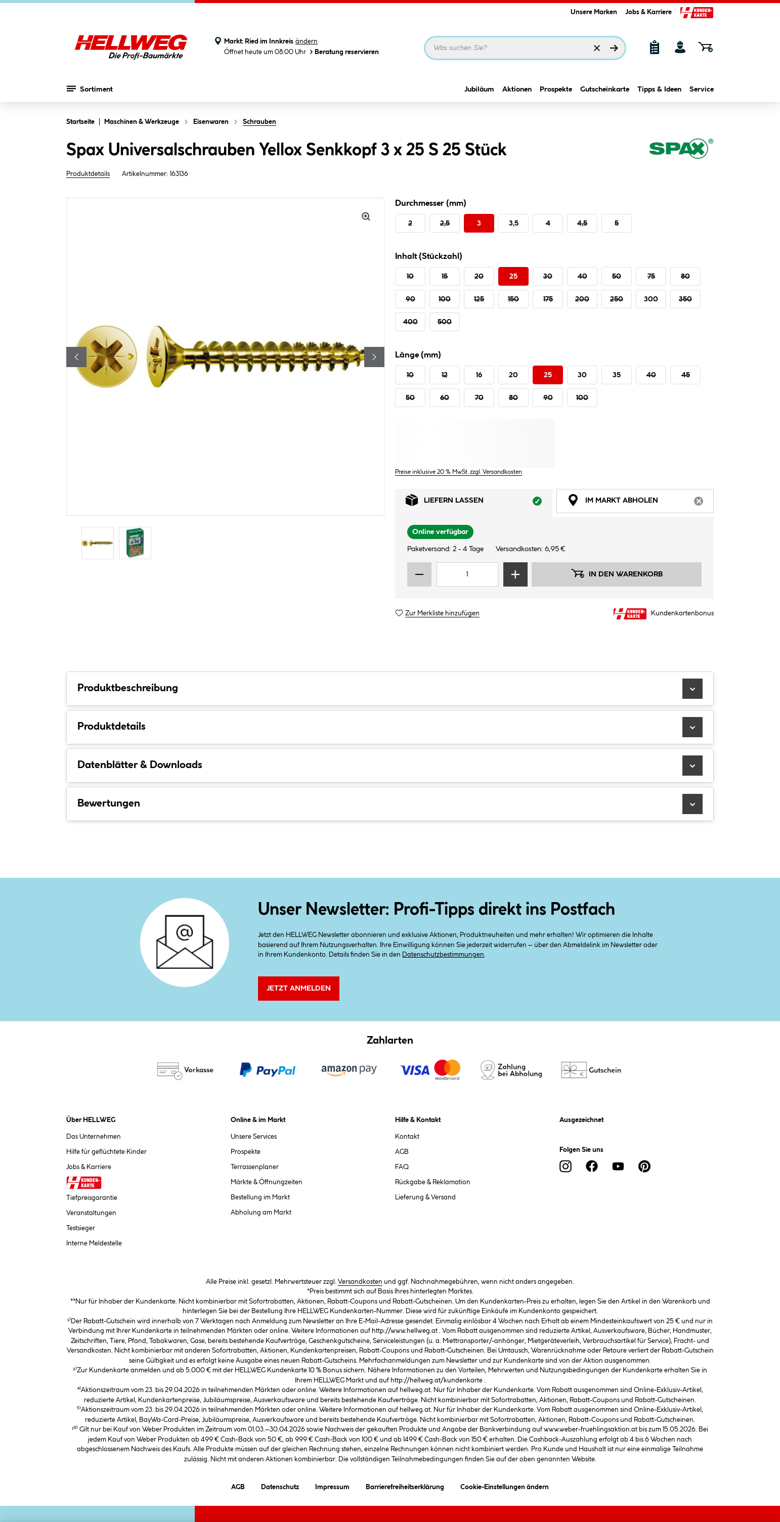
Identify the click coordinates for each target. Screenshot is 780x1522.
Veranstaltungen (91, 1213)
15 (445, 276)
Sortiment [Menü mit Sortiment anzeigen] (90, 88)
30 (547, 276)
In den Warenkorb (617, 573)
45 (685, 375)
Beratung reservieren (343, 52)
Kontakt (407, 1137)
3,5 (513, 223)
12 (445, 375)
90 (410, 299)
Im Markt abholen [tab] (640, 503)
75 (651, 276)
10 (410, 276)
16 (479, 375)
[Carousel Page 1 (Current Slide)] (100, 543)
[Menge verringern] (419, 574)
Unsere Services (254, 1137)
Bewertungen (390, 804)
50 (616, 276)
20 (479, 276)
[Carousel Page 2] (137, 543)
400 (410, 322)
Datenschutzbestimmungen (443, 955)
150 (513, 299)
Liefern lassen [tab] (479, 503)
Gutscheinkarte (604, 89)
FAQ (402, 1167)
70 (479, 397)
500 (445, 322)
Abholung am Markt (261, 1213)
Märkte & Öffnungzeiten (266, 1182)
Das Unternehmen (93, 1137)
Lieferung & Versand (425, 1197)
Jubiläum (479, 89)
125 (479, 299)
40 (582, 276)
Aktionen (517, 89)
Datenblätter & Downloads (390, 765)
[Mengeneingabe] (467, 574)
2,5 (445, 223)
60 (444, 397)
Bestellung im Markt (260, 1197)
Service (701, 89)
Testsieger (80, 1228)
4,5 (582, 223)
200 (582, 299)
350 (685, 299)
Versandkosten (360, 1282)
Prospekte (556, 89)
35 (617, 375)
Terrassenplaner (255, 1167)
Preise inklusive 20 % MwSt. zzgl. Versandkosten (458, 472)
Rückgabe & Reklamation (432, 1182)
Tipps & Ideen (659, 89)
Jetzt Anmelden (299, 988)
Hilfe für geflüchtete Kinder (106, 1152)
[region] (225, 380)
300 (651, 299)
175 (548, 299)
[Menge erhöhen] (515, 574)
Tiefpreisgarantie (91, 1198)
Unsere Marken (594, 12)
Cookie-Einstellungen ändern (504, 1485)
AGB (402, 1152)
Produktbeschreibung (390, 689)
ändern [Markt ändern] (306, 41)
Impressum (332, 1485)
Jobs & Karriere (648, 12)
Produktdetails (88, 174)
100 (445, 299)
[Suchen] (614, 48)
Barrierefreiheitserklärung (405, 1485)
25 (513, 276)
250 (616, 299)
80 (685, 276)
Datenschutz (280, 1485)
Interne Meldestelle (94, 1243)
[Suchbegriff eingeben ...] (525, 48)
